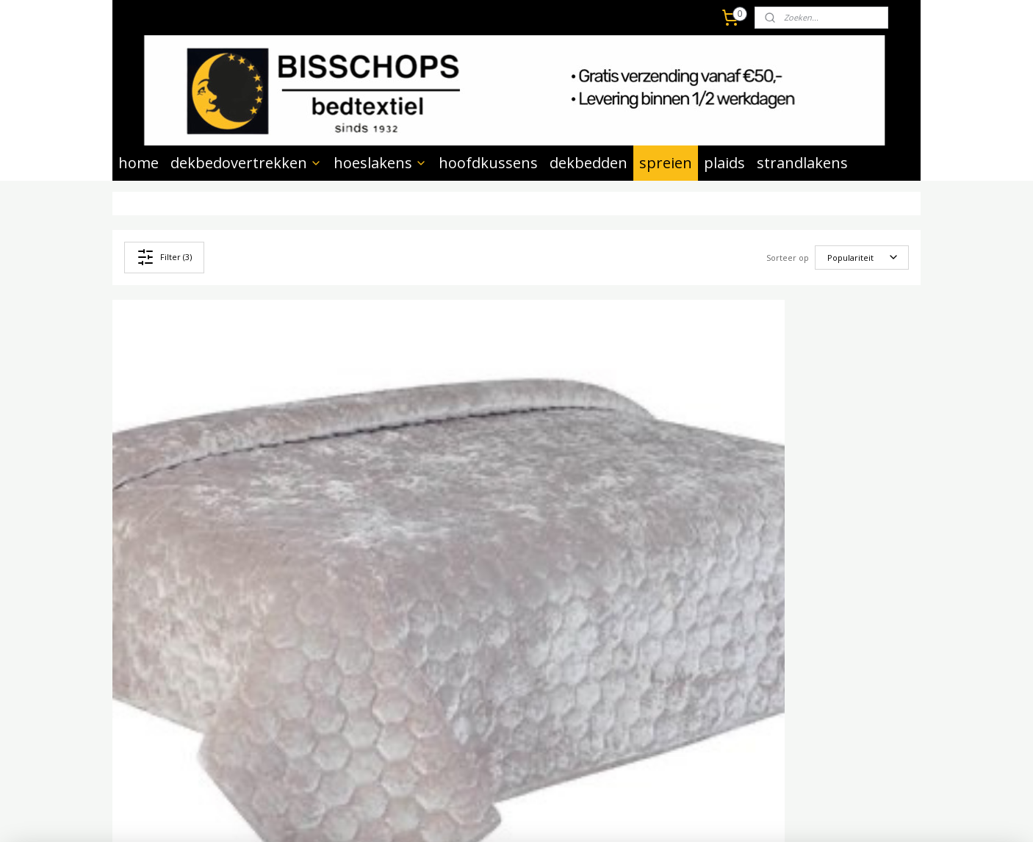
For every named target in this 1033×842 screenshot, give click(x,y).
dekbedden (588, 163)
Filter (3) (164, 257)
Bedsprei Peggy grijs (177, 502)
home (138, 163)
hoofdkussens (488, 163)
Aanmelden (475, 669)
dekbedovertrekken (246, 163)
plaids (724, 163)
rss (503, 815)
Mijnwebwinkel (688, 815)
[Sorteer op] (862, 257)
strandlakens (802, 163)
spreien (665, 163)
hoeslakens (380, 163)
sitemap (473, 815)
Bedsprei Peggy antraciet (393, 502)
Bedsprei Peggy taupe (590, 502)
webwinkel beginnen (560, 815)
